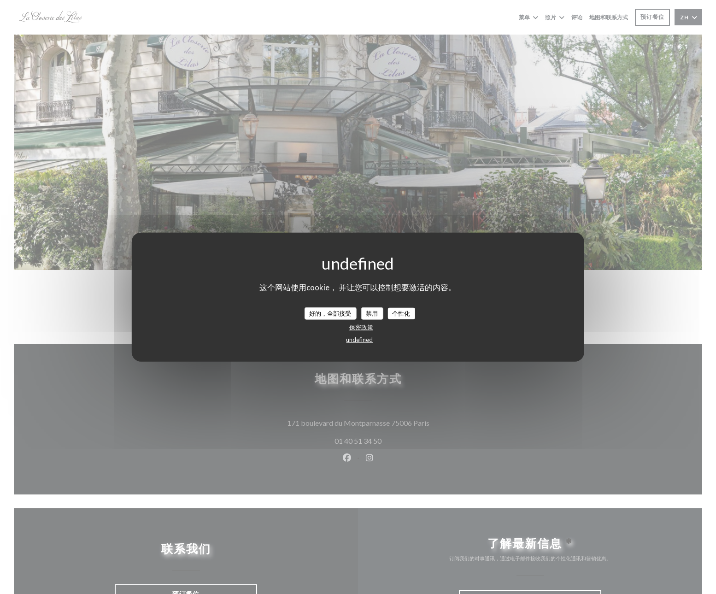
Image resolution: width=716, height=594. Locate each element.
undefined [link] (359, 339)
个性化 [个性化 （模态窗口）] (401, 313)
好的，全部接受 (330, 313)
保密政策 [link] (361, 327)
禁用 (372, 313)
